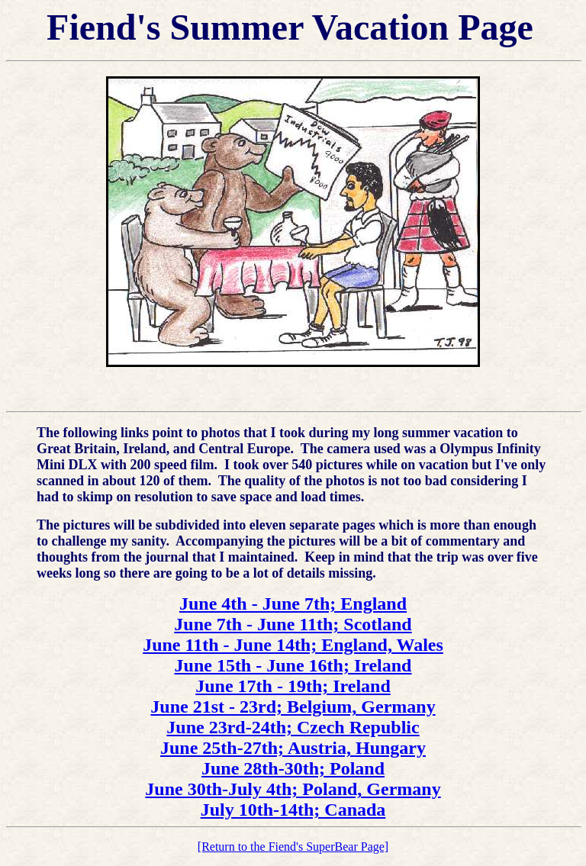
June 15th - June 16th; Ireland (293, 665)
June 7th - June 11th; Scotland (292, 624)
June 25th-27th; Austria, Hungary (293, 748)
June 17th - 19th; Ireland (293, 686)
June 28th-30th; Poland (293, 768)
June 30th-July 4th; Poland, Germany (292, 789)
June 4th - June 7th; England (293, 603)
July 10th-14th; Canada (293, 809)
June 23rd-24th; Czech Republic (292, 727)
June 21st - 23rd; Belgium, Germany (292, 706)
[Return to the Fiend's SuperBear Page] (293, 846)
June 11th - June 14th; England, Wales (293, 645)
